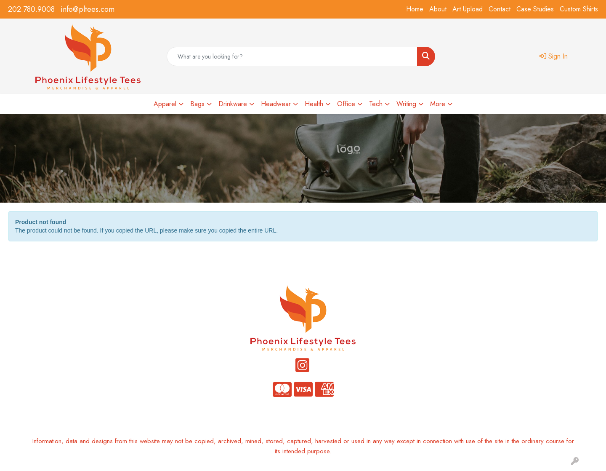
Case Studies (535, 9)
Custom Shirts (579, 9)
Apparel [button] (165, 104)
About (438, 9)
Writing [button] (406, 104)
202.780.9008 (31, 9)
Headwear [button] (276, 104)
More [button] (437, 104)
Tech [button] (376, 104)
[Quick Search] (292, 56)
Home (414, 9)
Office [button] (346, 104)
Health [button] (314, 104)
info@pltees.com (87, 9)
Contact (499, 9)
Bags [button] (197, 104)
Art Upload (467, 9)
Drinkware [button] (232, 104)
